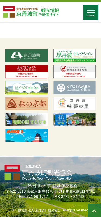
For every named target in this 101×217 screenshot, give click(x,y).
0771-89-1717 (36, 196)
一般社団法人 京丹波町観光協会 (38, 210)
